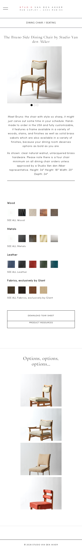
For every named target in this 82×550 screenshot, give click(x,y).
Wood (11, 203)
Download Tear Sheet (41, 316)
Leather (12, 255)
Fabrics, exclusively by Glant (26, 281)
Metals (11, 229)
